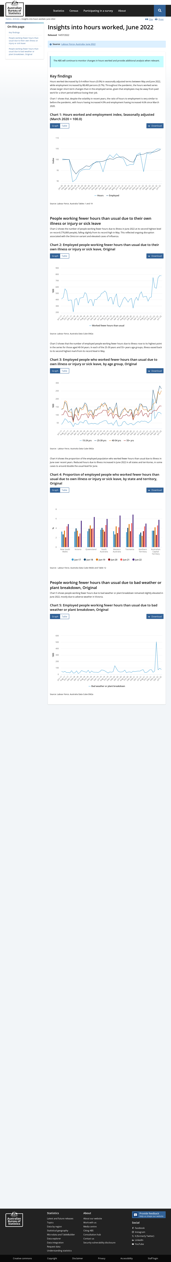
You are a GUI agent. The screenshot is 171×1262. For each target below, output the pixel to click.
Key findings (14, 32)
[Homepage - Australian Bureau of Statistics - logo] (14, 8)
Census (73, 10)
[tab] (55, 125)
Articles (16, 19)
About (122, 10)
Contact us (88, 1238)
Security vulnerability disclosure (99, 1242)
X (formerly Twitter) (144, 1236)
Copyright (52, 1258)
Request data (53, 1246)
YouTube (139, 1244)
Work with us (89, 1222)
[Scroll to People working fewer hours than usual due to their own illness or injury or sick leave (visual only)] (104, 224)
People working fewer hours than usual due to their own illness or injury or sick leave (23, 41)
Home (8, 19)
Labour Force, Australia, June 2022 (78, 44)
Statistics (58, 10)
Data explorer (54, 1238)
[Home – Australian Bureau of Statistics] (14, 1219)
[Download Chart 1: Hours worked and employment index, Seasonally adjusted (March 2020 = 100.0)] (155, 125)
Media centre (90, 1226)
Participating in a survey (98, 10)
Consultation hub (92, 1234)
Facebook (140, 1228)
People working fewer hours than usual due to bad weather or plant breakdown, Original (23, 51)
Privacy (101, 1258)
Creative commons (22, 1258)
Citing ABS (88, 1230)
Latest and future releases (60, 1218)
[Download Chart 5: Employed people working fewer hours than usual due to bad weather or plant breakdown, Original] (155, 616)
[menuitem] (58, 10)
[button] (160, 11)
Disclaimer (77, 1258)
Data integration (55, 1242)
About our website (92, 1218)
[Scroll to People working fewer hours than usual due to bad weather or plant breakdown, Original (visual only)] (100, 588)
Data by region (54, 1226)
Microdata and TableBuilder (61, 1234)
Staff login (153, 1258)
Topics (50, 1222)
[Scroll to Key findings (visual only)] (75, 76)
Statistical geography (57, 1230)
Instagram (140, 1232)
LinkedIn (139, 1240)
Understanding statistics (59, 1250)
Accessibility (127, 1258)
